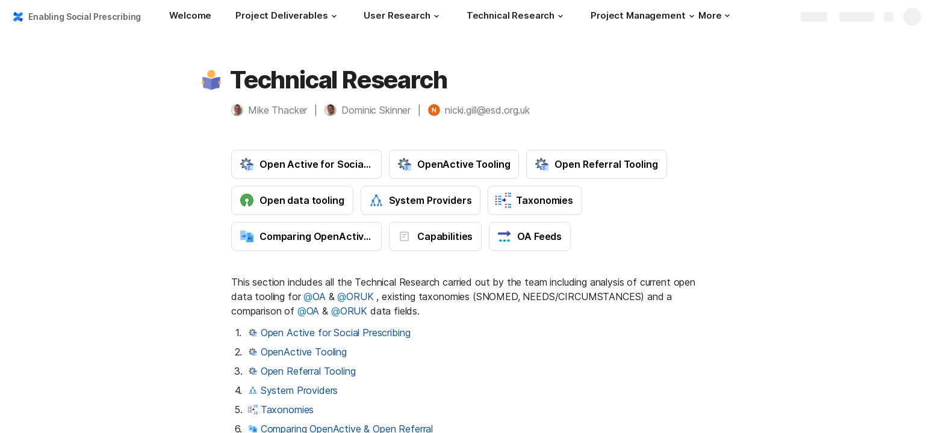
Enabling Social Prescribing (84, 16)
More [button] (714, 15)
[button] (334, 16)
